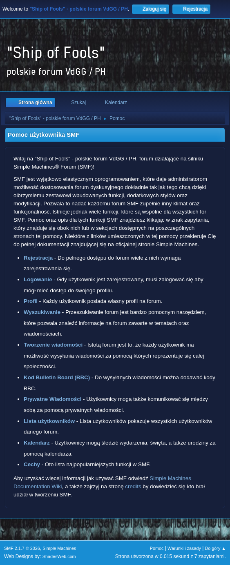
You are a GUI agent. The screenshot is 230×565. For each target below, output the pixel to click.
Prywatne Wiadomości (52, 399)
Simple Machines (59, 548)
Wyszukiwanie (42, 312)
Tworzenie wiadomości (53, 345)
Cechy (32, 464)
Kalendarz (37, 443)
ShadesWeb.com (59, 556)
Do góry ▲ (215, 548)
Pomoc (157, 548)
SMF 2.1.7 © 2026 (22, 548)
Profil (31, 301)
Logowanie (38, 279)
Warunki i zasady (184, 548)
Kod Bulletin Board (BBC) (57, 377)
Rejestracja (38, 258)
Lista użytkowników (49, 421)
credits (133, 486)
